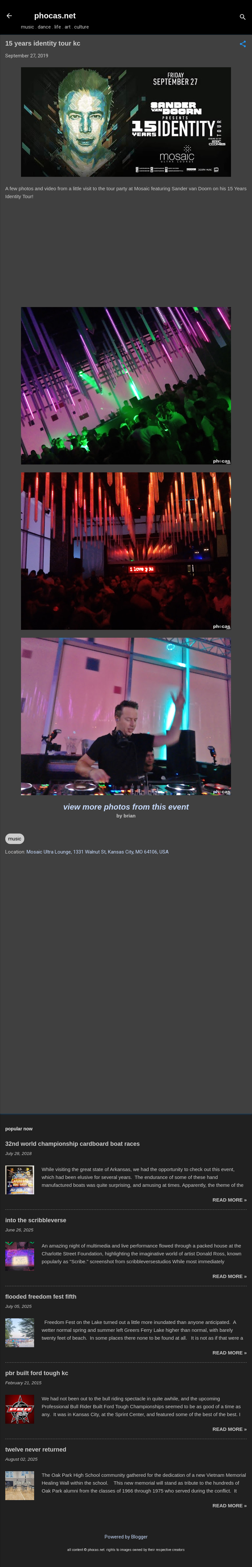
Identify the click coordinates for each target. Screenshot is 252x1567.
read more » (230, 1200)
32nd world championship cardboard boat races (72, 1144)
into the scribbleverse (35, 1220)
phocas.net (55, 15)
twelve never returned (35, 1449)
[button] (243, 44)
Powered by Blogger (126, 1537)
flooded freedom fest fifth (40, 1296)
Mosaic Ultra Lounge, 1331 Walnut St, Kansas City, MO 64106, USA (98, 852)
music (14, 839)
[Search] (243, 18)
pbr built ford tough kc (36, 1373)
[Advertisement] (126, 1057)
